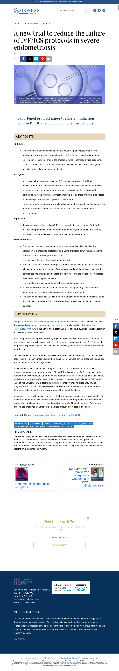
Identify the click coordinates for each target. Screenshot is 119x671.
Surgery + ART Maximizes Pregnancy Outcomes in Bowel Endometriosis (86, 477)
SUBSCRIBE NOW (59, 545)
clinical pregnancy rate (53, 423)
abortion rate (87, 423)
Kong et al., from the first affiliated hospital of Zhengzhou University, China (49, 322)
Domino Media (66, 658)
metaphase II (72, 376)
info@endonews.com (29, 599)
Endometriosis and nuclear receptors (33, 485)
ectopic (63, 342)
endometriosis (67, 426)
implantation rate (21, 426)
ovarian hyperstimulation (50, 426)
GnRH (26, 160)
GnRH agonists (35, 423)
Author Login (94, 658)
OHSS (93, 379)
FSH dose (34, 426)
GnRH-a (66, 368)
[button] (59, 521)
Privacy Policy (83, 658)
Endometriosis (31, 23)
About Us (47, 23)
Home (16, 23)
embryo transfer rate (72, 423)
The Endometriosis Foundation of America (69, 2)
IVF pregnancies (21, 423)
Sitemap (75, 658)
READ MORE (19, 639)
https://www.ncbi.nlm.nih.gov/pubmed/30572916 (57, 415)
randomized (63, 246)
